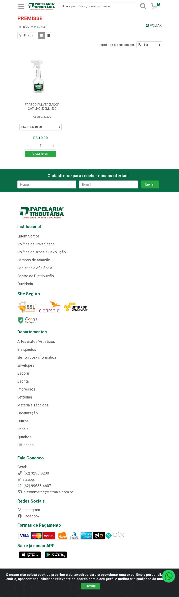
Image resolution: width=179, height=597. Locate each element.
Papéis (23, 429)
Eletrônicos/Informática (36, 357)
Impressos (26, 389)
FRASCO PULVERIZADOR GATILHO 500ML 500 (42, 107)
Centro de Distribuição (35, 276)
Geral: (22, 467)
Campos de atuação (33, 260)
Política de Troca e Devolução (41, 252)
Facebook (28, 516)
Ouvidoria (25, 284)
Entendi (90, 586)
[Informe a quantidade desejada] (40, 146)
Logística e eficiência (34, 268)
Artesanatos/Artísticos (36, 341)
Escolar (23, 373)
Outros (23, 421)
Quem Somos (28, 236)
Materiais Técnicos (33, 405)
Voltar (154, 25)
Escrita (23, 381)
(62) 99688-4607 (34, 486)
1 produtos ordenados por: (116, 45)
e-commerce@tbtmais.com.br (45, 492)
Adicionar (40, 154)
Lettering (24, 397)
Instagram (28, 510)
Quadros (24, 437)
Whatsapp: (26, 479)
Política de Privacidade (36, 244)
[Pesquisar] (143, 6)
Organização (27, 413)
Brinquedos (26, 349)
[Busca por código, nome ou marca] (98, 6)
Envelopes (25, 365)
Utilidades (25, 445)
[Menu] (21, 6)
